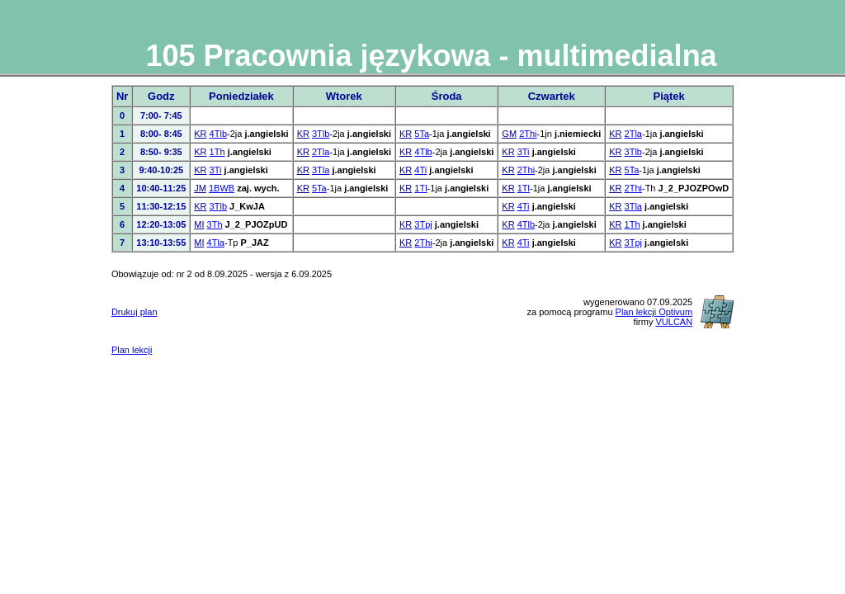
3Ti (523, 152)
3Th (215, 224)
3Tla (320, 170)
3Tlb (320, 134)
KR (200, 134)
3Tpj (423, 224)
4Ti (420, 170)
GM (509, 134)
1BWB (221, 188)
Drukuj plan (134, 312)
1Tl (420, 188)
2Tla (633, 134)
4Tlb (218, 134)
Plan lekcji (132, 350)
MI (199, 224)
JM (200, 188)
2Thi (527, 134)
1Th (217, 152)
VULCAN (674, 322)
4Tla (215, 243)
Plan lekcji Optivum (654, 312)
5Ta (421, 134)
